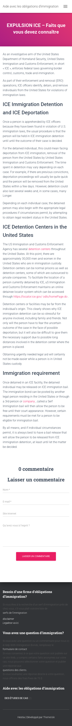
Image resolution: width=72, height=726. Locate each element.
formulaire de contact (15, 649)
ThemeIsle (49, 717)
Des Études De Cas (16, 698)
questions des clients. (15, 670)
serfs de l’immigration (15, 612)
